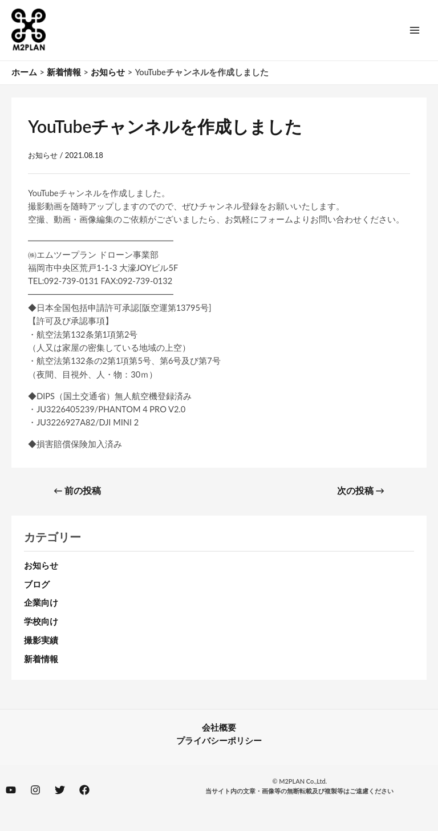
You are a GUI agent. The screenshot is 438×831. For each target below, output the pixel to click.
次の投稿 (360, 490)
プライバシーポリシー (219, 740)
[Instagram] (35, 790)
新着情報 (41, 659)
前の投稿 (77, 490)
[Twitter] (60, 790)
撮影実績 (41, 640)
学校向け (41, 621)
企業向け (41, 602)
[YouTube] (11, 790)
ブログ (37, 584)
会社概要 (219, 727)
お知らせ (43, 155)
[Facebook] (84, 790)
